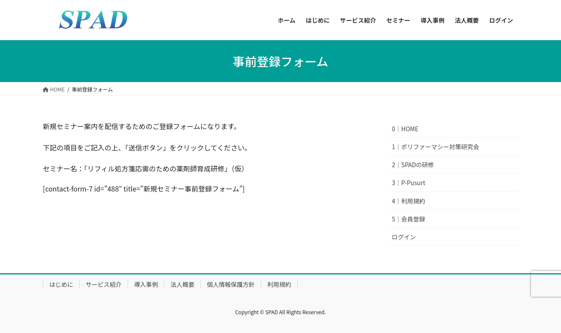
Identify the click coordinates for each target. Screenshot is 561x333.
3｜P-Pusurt (408, 182)
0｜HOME (405, 128)
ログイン (404, 237)
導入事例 (146, 284)
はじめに (61, 284)
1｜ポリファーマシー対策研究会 (435, 146)
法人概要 (182, 284)
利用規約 (279, 284)
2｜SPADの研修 (413, 164)
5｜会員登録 (408, 219)
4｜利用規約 (408, 201)
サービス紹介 (104, 284)
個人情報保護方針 (231, 284)
